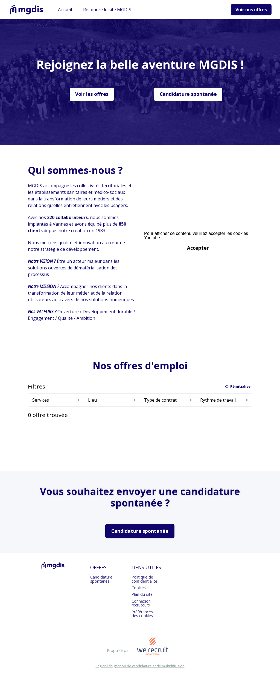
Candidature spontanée (188, 94)
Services (56, 400)
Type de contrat (168, 400)
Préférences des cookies (142, 613)
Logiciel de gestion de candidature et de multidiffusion (140, 666)
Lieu (112, 400)
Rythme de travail (224, 400)
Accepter (198, 247)
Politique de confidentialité (144, 578)
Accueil (65, 10)
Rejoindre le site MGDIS (107, 10)
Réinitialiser (238, 387)
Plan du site (142, 594)
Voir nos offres (251, 10)
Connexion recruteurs (141, 603)
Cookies (139, 587)
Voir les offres (91, 94)
